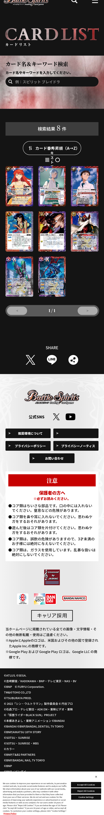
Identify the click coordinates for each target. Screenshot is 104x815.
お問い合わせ (54, 478)
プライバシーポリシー (30, 466)
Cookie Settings (78, 453)
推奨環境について (30, 453)
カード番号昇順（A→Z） (57, 156)
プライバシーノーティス (78, 466)
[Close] (96, 777)
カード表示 (33, 173)
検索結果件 (52, 135)
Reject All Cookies (86, 791)
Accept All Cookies (86, 784)
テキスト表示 (71, 173)
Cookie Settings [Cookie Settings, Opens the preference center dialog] (86, 797)
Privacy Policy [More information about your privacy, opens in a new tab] (10, 813)
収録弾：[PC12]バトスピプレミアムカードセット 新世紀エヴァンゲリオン (56, 120)
